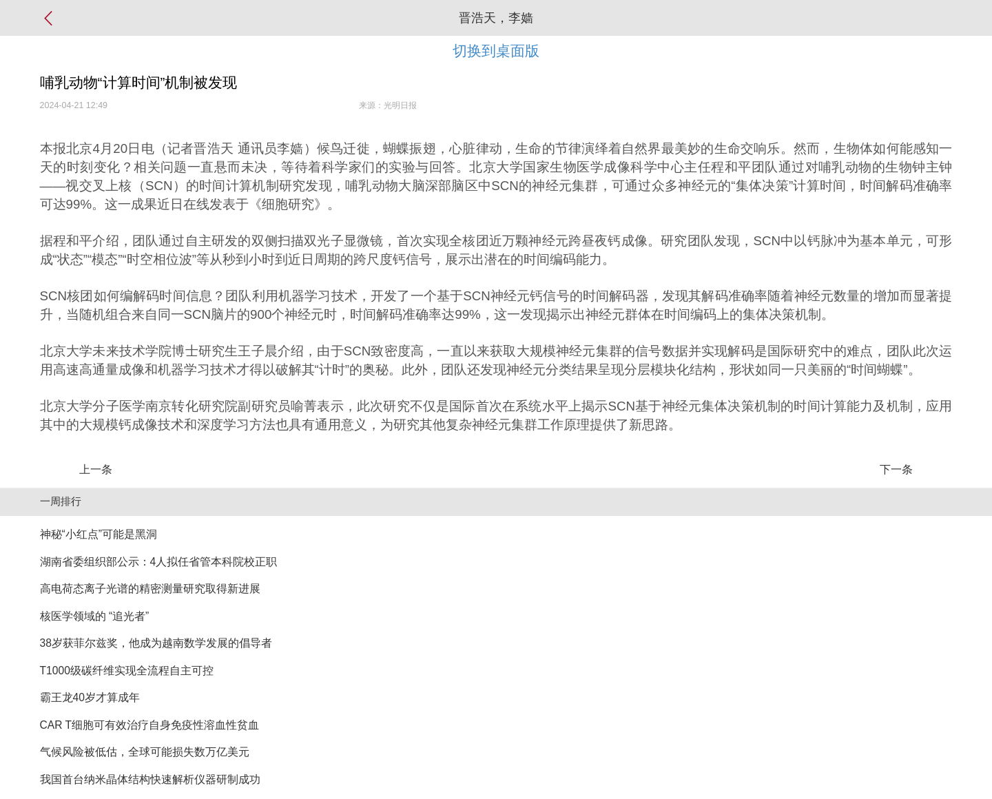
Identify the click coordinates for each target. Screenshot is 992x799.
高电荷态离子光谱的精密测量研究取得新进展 (150, 588)
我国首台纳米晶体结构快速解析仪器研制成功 (150, 779)
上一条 (95, 469)
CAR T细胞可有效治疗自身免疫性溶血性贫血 (150, 725)
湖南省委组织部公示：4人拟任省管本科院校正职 (159, 562)
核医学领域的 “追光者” (94, 616)
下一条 (896, 469)
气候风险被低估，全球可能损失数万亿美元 (144, 752)
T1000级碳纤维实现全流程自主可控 (127, 670)
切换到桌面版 (496, 51)
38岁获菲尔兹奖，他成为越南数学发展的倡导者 (156, 643)
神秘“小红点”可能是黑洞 (98, 534)
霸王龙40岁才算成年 (90, 697)
